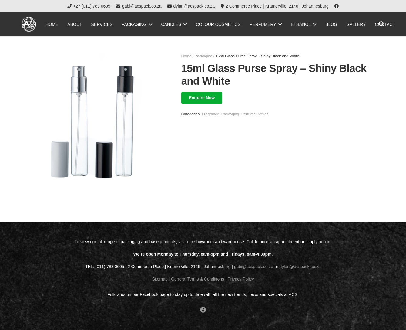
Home (186, 56)
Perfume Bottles (255, 114)
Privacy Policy (240, 279)
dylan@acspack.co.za (300, 266)
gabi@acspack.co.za (253, 266)
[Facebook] (336, 6)
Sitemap (159, 279)
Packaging (204, 56)
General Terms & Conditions (197, 279)
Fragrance (210, 114)
